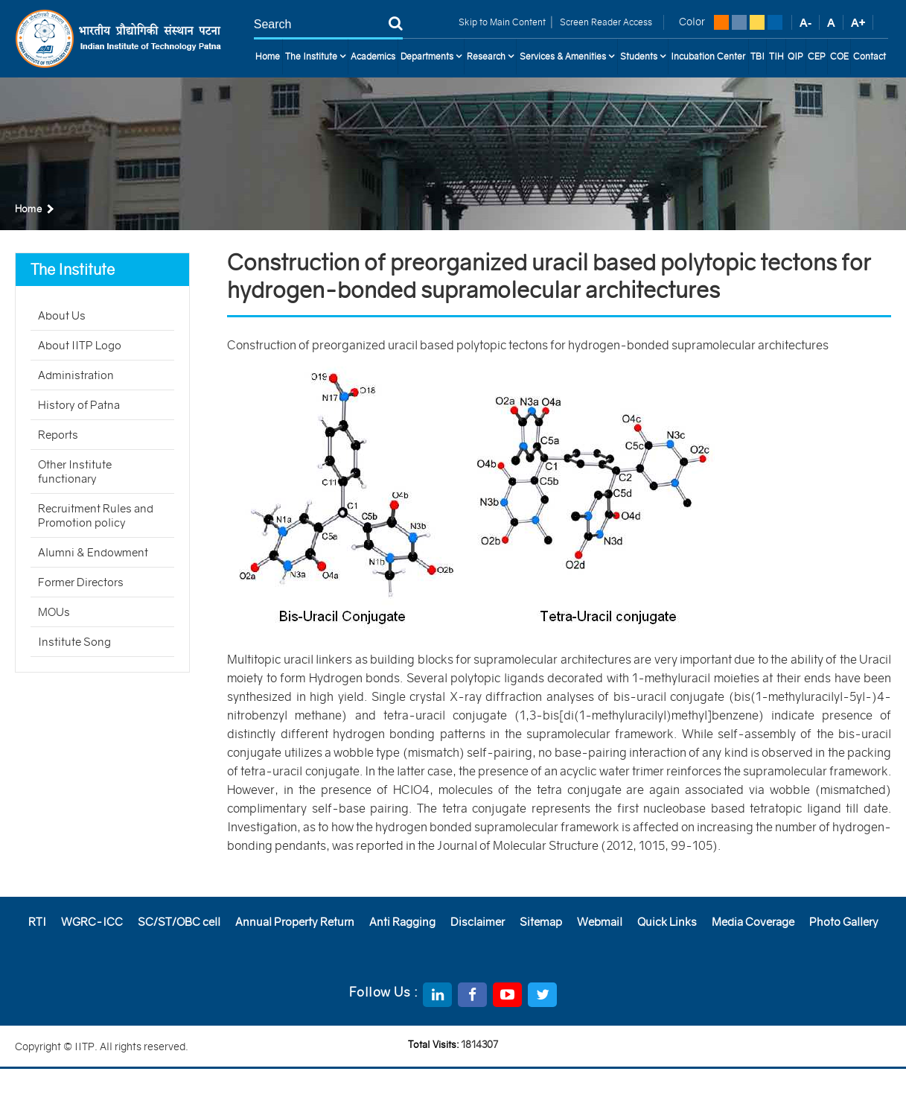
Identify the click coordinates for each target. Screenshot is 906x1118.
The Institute (315, 56)
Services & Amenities (567, 56)
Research (490, 56)
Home (267, 56)
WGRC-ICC (92, 922)
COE (839, 56)
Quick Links (667, 922)
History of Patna (79, 405)
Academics (373, 56)
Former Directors (81, 582)
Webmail (599, 922)
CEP (817, 56)
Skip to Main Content (502, 22)
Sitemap (541, 922)
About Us (62, 315)
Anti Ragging (402, 922)
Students (643, 56)
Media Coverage (753, 922)
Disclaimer (477, 922)
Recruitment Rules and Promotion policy (95, 515)
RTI (37, 922)
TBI (757, 56)
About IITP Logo (79, 345)
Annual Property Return (294, 922)
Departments (431, 56)
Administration (76, 375)
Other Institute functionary (75, 471)
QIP (795, 56)
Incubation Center (708, 56)
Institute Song (74, 642)
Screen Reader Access (605, 22)
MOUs (54, 612)
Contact (869, 56)
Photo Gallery (843, 922)
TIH (776, 56)
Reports (58, 435)
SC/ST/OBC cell (179, 922)
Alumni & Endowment (93, 552)
